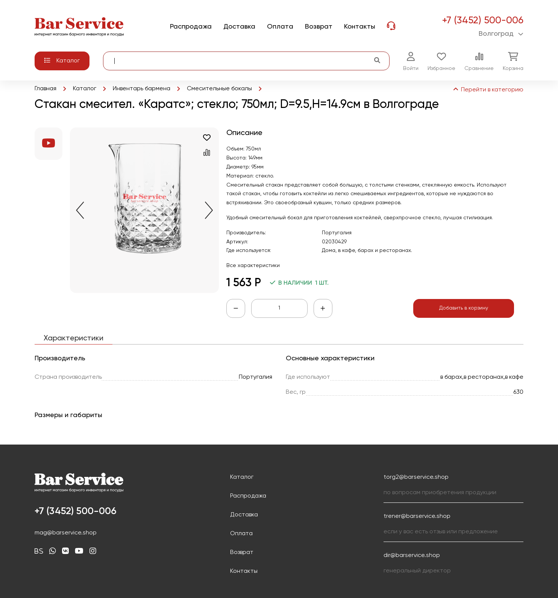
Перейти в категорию (487, 90)
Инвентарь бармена (141, 89)
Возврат (241, 552)
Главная (45, 89)
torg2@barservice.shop (416, 477)
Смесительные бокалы (219, 89)
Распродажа (248, 496)
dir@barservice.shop (412, 555)
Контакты (244, 571)
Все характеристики (253, 265)
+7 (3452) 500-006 (482, 21)
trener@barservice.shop (417, 516)
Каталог (84, 89)
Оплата (241, 534)
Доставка (244, 515)
